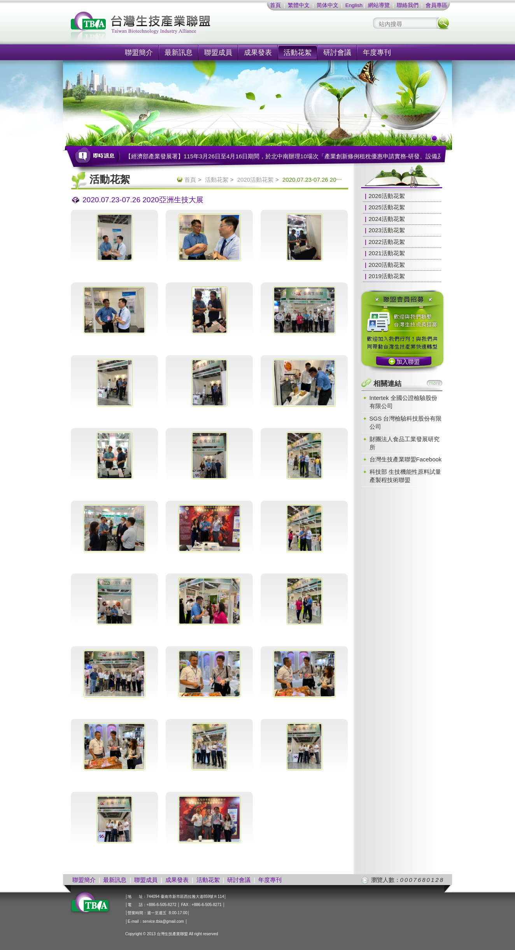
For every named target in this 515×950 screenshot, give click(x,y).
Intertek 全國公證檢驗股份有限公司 (403, 401)
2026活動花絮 (387, 196)
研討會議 (337, 52)
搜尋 (443, 23)
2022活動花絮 (387, 241)
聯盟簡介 (139, 52)
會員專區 (436, 5)
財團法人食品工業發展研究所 (405, 443)
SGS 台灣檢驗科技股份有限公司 (406, 422)
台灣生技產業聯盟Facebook (406, 459)
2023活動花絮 (387, 230)
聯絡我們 (408, 5)
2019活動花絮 (387, 276)
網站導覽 (379, 5)
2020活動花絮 (255, 179)
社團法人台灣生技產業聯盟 (170, 27)
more (434, 383)
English (354, 5)
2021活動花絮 (387, 253)
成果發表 (258, 52)
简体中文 (327, 5)
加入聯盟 (408, 361)
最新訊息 (179, 52)
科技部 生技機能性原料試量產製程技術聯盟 (405, 475)
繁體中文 (299, 5)
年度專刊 (377, 52)
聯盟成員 (218, 52)
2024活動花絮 (387, 219)
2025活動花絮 (387, 207)
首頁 (275, 5)
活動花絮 (298, 52)
